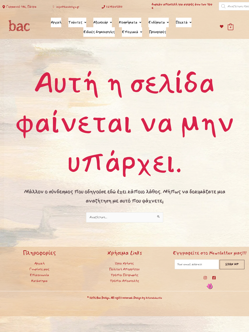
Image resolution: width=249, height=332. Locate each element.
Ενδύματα (158, 21)
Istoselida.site (154, 296)
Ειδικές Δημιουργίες (99, 29)
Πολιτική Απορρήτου (124, 266)
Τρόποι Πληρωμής (124, 272)
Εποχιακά (132, 29)
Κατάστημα (39, 277)
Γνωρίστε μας (39, 266)
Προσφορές (157, 29)
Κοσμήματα (130, 21)
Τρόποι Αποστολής (124, 277)
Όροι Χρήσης (124, 260)
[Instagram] (205, 276)
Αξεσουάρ (102, 21)
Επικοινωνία (39, 272)
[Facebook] (214, 276)
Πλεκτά (183, 21)
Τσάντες (77, 21)
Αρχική (56, 21)
